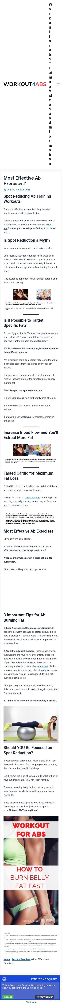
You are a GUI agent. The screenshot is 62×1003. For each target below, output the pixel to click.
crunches (43, 666)
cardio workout (32, 497)
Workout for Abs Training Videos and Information (50, 84)
